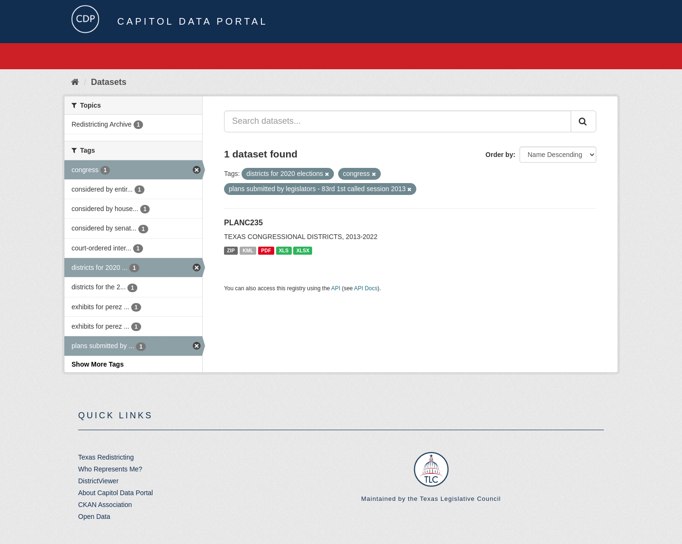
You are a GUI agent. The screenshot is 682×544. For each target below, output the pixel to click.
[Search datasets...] (397, 121)
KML (247, 250)
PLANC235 (243, 223)
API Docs (366, 288)
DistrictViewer (98, 481)
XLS (283, 250)
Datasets (108, 82)
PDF (266, 250)
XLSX (302, 250)
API (335, 288)
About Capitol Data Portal (115, 493)
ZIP (230, 250)
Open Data (94, 516)
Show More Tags (98, 364)
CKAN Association (105, 504)
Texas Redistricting (106, 457)
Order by (499, 154)
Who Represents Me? (110, 469)
